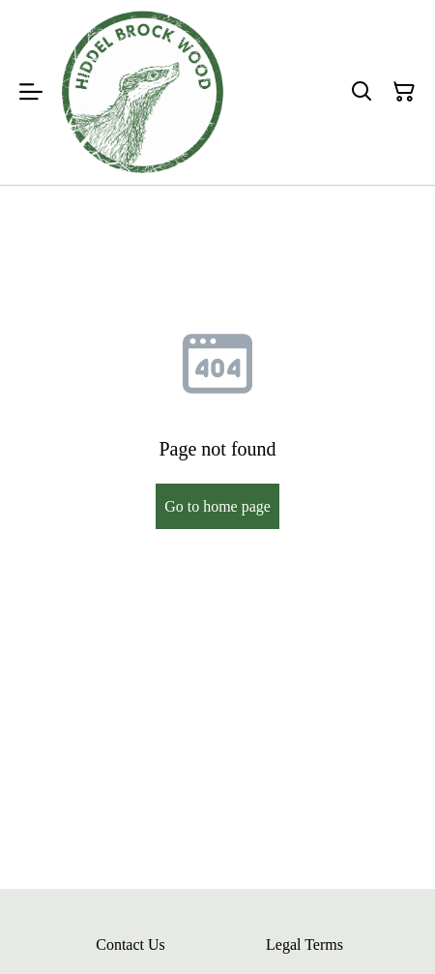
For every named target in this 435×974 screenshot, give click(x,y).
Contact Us (130, 944)
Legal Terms (304, 944)
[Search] (361, 92)
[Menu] (31, 92)
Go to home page (217, 506)
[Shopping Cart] (404, 92)
